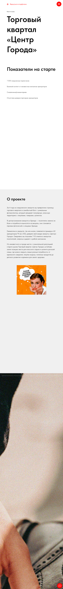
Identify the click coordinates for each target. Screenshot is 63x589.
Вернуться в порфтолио (18, 4)
